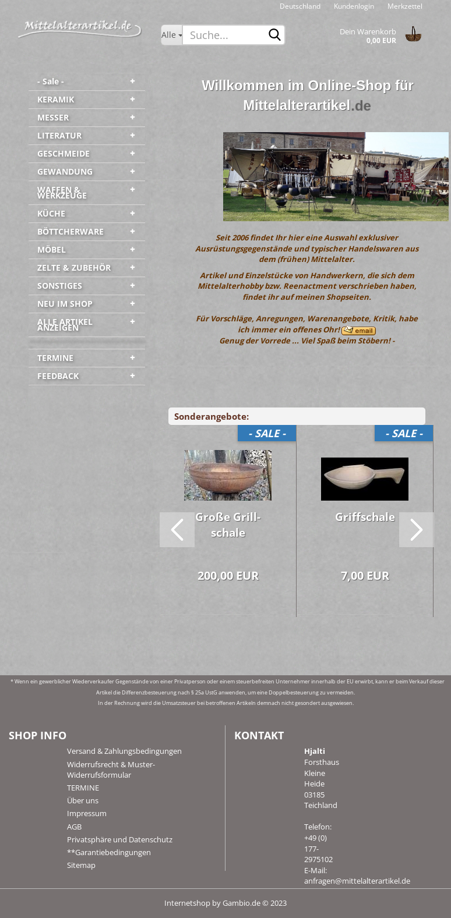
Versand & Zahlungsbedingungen (124, 751)
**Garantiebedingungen (109, 852)
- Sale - (50, 81)
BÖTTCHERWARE (70, 231)
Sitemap (81, 865)
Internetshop (187, 903)
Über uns (82, 800)
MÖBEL (51, 249)
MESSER (53, 117)
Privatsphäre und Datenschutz (119, 839)
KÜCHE (51, 213)
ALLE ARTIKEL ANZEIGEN (65, 324)
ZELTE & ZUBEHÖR (74, 267)
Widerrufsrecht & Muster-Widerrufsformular (111, 769)
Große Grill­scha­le (227, 524)
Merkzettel (404, 6)
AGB (74, 826)
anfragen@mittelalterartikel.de (357, 881)
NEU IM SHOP (65, 303)
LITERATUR (59, 135)
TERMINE (55, 357)
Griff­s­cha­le (365, 516)
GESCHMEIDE (63, 153)
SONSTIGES (59, 285)
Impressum (87, 813)
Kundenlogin (353, 6)
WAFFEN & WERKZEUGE (62, 192)
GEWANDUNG (65, 171)
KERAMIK (55, 99)
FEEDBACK (58, 375)
